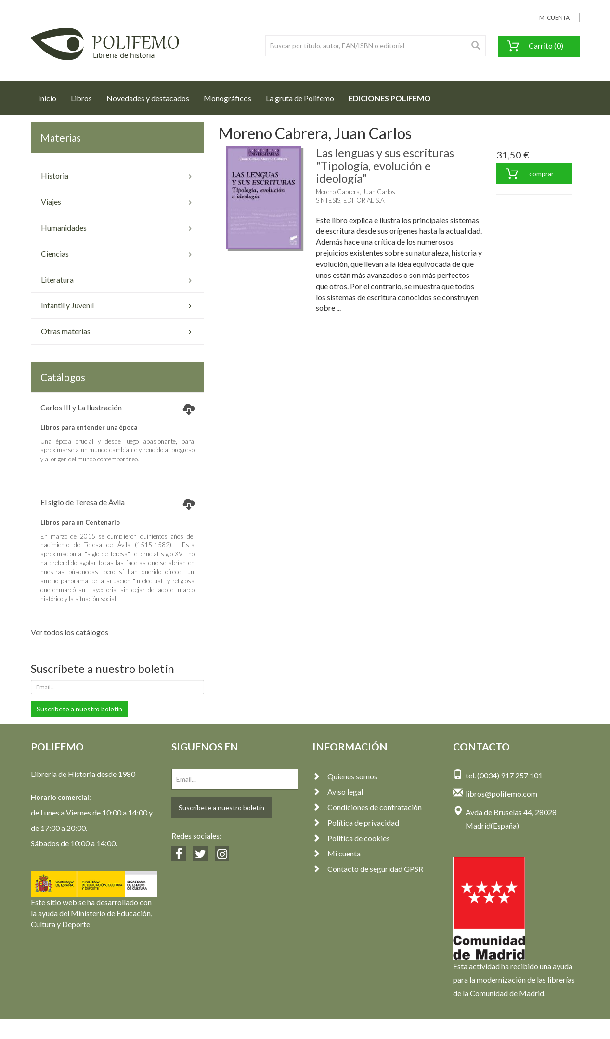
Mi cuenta (336, 853)
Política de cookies (351, 837)
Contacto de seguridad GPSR (367, 868)
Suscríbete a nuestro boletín (79, 709)
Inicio (51, 95)
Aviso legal (337, 791)
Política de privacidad (355, 822)
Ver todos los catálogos (69, 632)
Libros (81, 98)
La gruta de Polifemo (300, 98)
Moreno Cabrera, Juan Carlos (355, 192)
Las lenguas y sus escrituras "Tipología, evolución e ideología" (385, 165)
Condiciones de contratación (367, 807)
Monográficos (227, 98)
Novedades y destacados (147, 98)
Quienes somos (344, 776)
